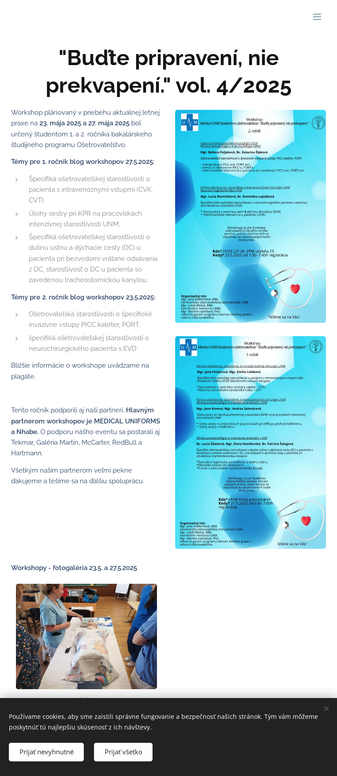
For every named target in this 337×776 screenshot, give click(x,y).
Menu (317, 16)
